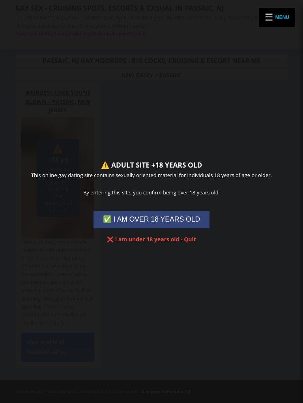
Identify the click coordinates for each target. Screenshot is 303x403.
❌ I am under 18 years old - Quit (151, 239)
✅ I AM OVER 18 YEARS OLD (151, 219)
